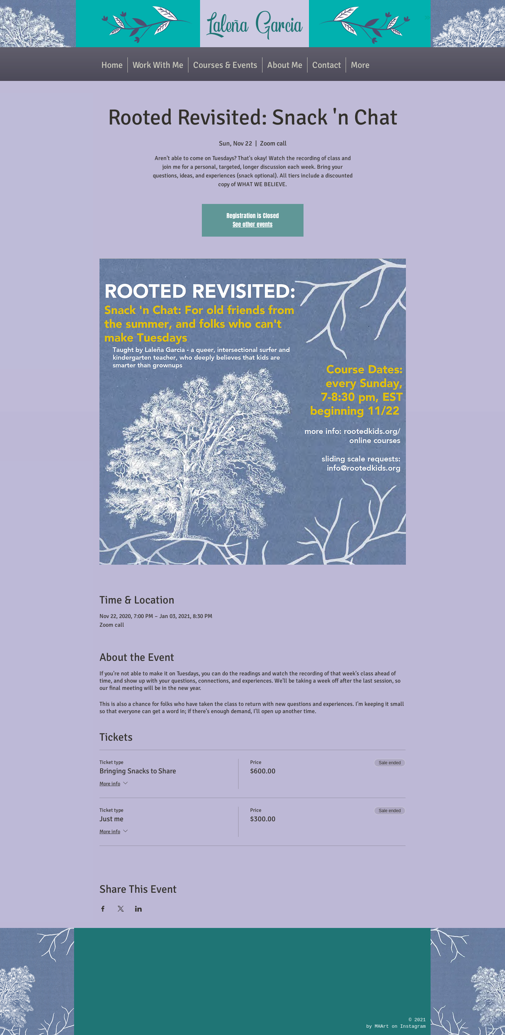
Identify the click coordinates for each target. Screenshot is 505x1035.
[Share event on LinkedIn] (138, 909)
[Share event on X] (120, 909)
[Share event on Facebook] (102, 909)
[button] (225, 65)
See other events (253, 224)
